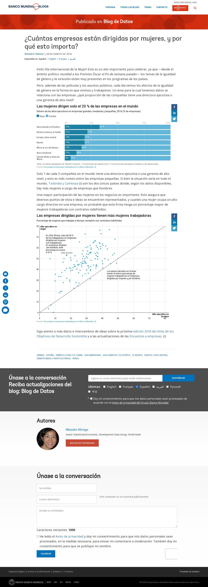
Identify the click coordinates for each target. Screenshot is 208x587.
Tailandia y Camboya (63, 183)
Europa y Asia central (156, 355)
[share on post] (5, 288)
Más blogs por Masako (82, 443)
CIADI (76, 582)
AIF (55, 582)
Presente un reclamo (189, 571)
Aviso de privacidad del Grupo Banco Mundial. (140, 402)
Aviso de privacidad (69, 536)
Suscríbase (178, 378)
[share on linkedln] (5, 295)
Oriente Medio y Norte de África (54, 358)
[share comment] (5, 310)
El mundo (137, 355)
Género (41, 355)
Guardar (46, 554)
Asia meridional (92, 355)
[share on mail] (5, 274)
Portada (110, 7)
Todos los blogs (129, 7)
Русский (175, 387)
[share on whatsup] (5, 302)
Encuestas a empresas (146, 336)
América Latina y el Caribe (69, 355)
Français (63, 58)
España (50, 355)
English (52, 58)
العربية (72, 58)
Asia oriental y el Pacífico (117, 355)
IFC (61, 582)
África (75, 358)
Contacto (161, 7)
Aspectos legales (17, 571)
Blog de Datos (118, 22)
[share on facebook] (5, 281)
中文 (94, 391)
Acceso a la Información (39, 571)
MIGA (68, 582)
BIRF (49, 582)
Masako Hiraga (34, 54)
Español (42, 58)
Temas (147, 7)
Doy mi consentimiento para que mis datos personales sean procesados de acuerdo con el (140, 400)
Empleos (57, 571)
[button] (195, 8)
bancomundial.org (185, 2)
